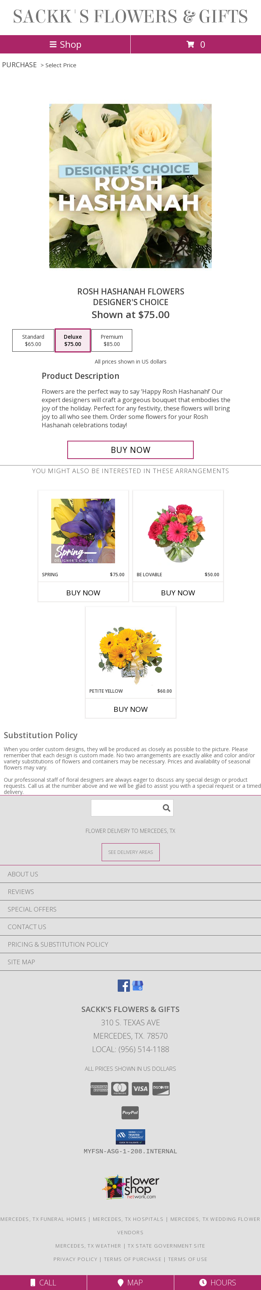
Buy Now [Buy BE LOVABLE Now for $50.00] (178, 593)
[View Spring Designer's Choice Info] (83, 531)
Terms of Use (188, 1259)
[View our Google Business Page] (137, 989)
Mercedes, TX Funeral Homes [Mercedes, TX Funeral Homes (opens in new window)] (43, 1219)
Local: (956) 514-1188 (130, 1049)
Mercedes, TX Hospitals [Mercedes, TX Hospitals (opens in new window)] (128, 1219)
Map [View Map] (130, 1282)
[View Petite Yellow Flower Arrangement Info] (130, 647)
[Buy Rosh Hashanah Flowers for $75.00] (130, 450)
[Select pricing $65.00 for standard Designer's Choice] (33, 341)
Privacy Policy (75, 1259)
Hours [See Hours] (217, 1282)
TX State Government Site (166, 1245)
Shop (65, 44)
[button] (130, 1137)
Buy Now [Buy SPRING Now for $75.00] (83, 593)
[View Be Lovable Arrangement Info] (178, 530)
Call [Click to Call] (43, 1282)
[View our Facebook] (124, 989)
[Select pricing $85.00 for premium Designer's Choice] (112, 341)
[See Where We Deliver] (131, 851)
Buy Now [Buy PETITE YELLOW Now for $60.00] (130, 709)
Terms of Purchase (133, 1259)
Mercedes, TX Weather (88, 1245)
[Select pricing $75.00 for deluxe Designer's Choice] (73, 341)
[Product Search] (132, 807)
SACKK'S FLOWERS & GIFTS (130, 17)
